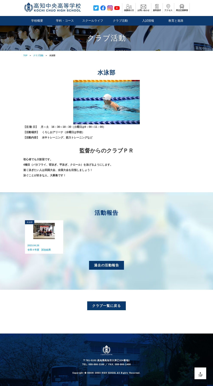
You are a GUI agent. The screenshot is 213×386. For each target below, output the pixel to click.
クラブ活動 (120, 20)
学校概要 (37, 20)
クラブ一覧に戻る (106, 305)
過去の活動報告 (106, 265)
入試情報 (148, 20)
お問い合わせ (143, 7)
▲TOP (200, 374)
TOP (25, 55)
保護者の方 (129, 7)
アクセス (168, 7)
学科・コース (65, 20)
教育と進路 (175, 20)
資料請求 (157, 7)
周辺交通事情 (182, 7)
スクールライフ (92, 20)
